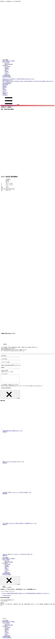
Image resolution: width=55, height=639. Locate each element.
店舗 (6, 70)
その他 (6, 73)
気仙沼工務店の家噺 (9, 64)
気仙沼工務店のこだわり (7, 80)
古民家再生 (7, 68)
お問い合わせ (5, 94)
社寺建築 (6, 71)
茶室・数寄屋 (7, 66)
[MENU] (9, 104)
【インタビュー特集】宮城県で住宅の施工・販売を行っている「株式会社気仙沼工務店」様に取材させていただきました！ (25, 595)
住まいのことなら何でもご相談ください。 (8, 105)
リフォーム (7, 72)
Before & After (7, 74)
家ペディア (7, 63)
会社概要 (4, 93)
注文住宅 (6, 67)
